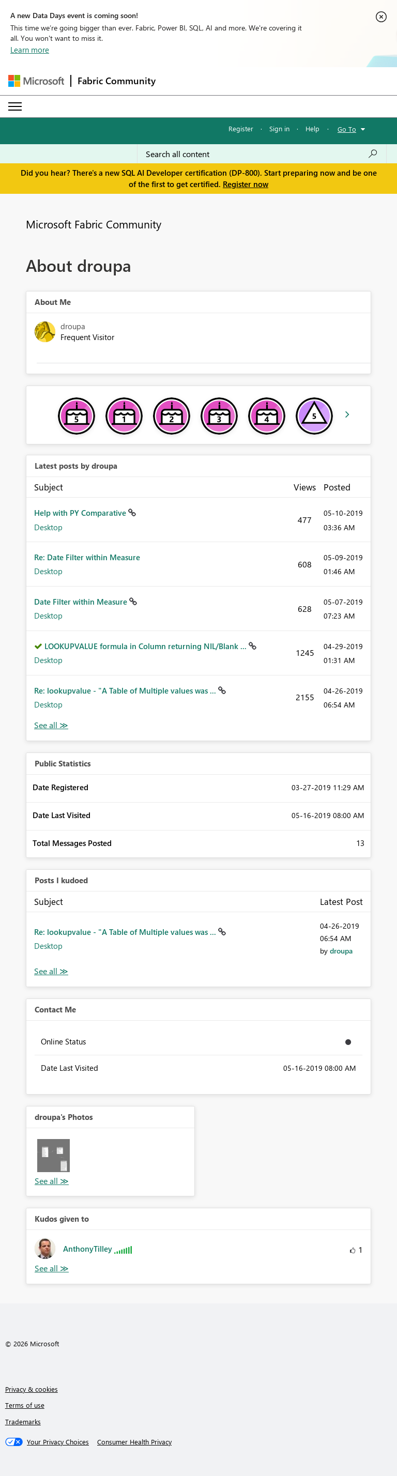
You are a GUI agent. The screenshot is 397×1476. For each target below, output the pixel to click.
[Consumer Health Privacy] (134, 1442)
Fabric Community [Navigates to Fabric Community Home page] (117, 80)
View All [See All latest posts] (51, 725)
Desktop (48, 527)
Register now (245, 184)
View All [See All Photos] (52, 1181)
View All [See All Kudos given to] (52, 1268)
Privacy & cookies (31, 1389)
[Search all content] (262, 154)
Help (312, 128)
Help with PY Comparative (81, 513)
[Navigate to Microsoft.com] (36, 81)
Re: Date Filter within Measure (87, 557)
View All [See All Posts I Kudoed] (51, 971)
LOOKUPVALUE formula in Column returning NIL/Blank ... (146, 646)
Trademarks (23, 1421)
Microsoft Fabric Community (93, 224)
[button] (53, 1155)
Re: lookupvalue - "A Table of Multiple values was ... (126, 690)
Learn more (29, 49)
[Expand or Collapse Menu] (15, 106)
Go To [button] (347, 129)
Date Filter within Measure (81, 601)
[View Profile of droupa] (341, 951)
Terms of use (24, 1405)
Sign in (279, 128)
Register (240, 128)
